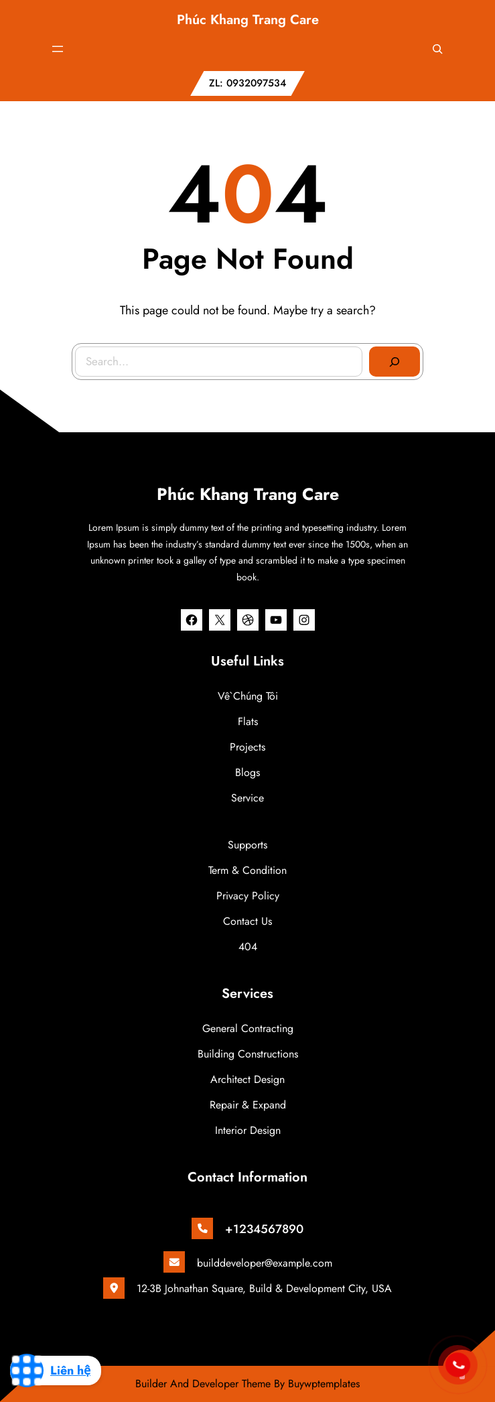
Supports (247, 844)
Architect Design (247, 1079)
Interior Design (248, 1130)
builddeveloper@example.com (264, 1263)
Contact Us (247, 921)
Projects (247, 747)
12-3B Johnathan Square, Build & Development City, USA (264, 1288)
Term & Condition (247, 870)
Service (247, 798)
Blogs (247, 772)
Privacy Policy (247, 895)
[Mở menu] (58, 49)
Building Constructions (248, 1054)
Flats (248, 721)
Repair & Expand (248, 1104)
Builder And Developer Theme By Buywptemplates (247, 1383)
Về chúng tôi (248, 696)
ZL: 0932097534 (247, 83)
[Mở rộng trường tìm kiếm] (437, 49)
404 (247, 946)
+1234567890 (264, 1229)
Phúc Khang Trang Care (248, 19)
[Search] (393, 361)
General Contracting (247, 1028)
